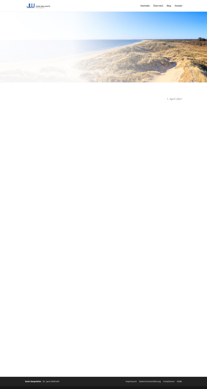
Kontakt (178, 6)
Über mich (158, 6)
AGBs (179, 381)
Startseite (145, 6)
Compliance (169, 381)
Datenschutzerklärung (150, 381)
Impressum (131, 381)
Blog (169, 6)
